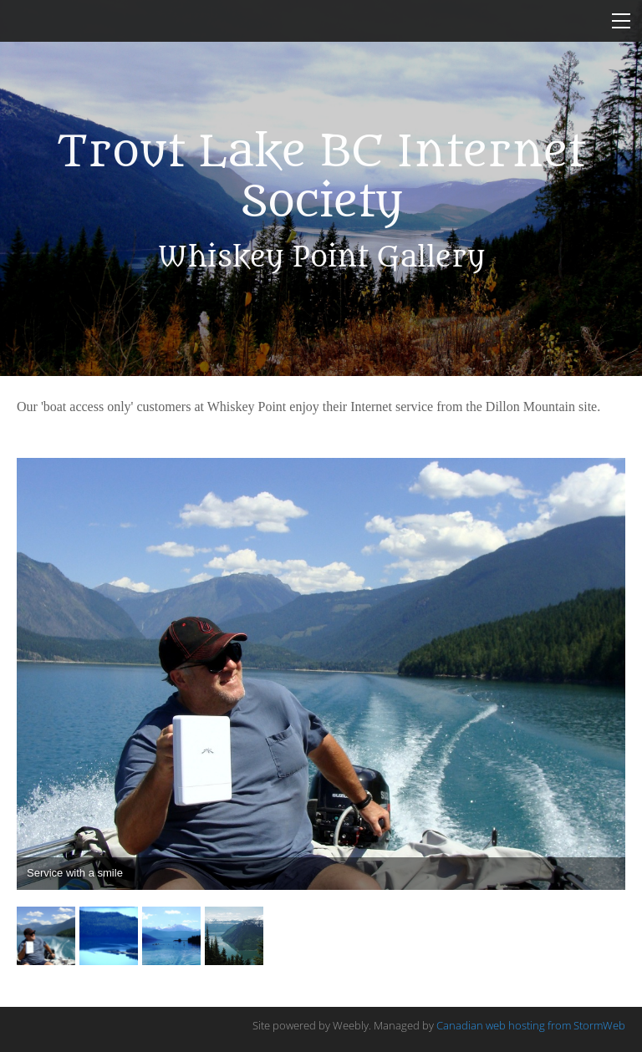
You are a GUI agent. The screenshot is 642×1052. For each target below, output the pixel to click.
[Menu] (621, 21)
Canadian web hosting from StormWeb (530, 1025)
